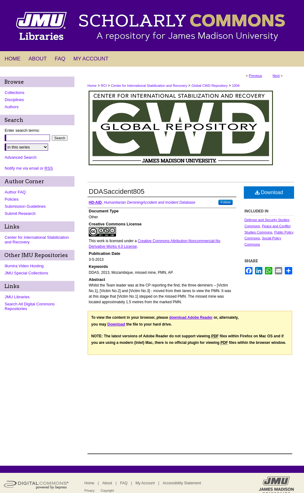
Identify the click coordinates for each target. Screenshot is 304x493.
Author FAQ (15, 192)
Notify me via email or (29, 168)
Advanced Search (21, 157)
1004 (235, 85)
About (107, 483)
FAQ (123, 483)
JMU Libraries (17, 297)
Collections (15, 92)
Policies (12, 199)
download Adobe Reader (190, 317)
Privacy (89, 490)
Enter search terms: (22, 130)
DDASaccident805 (117, 191)
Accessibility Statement (182, 483)
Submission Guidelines (25, 206)
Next (276, 76)
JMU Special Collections (26, 273)
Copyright (107, 490)
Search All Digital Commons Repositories (30, 306)
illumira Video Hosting (24, 266)
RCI (104, 85)
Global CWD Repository (209, 85)
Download (269, 192)
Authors (12, 106)
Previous (255, 76)
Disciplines (14, 99)
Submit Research (20, 213)
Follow (225, 202)
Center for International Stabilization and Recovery (149, 85)
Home (91, 85)
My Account (145, 483)
